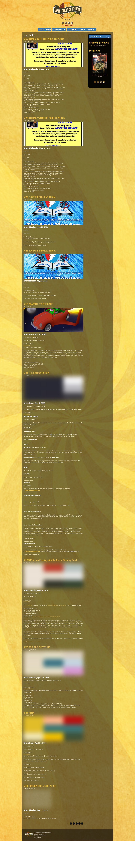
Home (41, 29)
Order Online (59, 29)
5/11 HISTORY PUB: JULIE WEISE (40, 786)
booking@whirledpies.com (40, 835)
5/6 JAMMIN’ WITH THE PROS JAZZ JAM (44, 39)
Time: (25, 72)
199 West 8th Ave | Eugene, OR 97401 (43, 832)
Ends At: (26, 75)
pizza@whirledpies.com (39, 834)
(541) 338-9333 (37, 837)
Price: (25, 79)
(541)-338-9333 (67, 25)
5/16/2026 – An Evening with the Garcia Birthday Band (50, 560)
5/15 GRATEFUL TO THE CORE (38, 304)
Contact (91, 29)
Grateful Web (29, 605)
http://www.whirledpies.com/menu (32, 642)
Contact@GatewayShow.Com (32, 490)
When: (26, 69)
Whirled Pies (63, 605)
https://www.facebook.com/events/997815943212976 (46, 617)
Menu (48, 29)
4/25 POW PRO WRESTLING (37, 647)
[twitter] (66, 23)
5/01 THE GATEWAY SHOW (36, 372)
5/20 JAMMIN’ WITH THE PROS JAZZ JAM (44, 118)
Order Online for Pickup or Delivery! (97, 45)
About (82, 29)
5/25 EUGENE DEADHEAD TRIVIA (40, 250)
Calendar (72, 29)
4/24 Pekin (29, 712)
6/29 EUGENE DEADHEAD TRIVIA (40, 197)
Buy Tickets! (27, 345)
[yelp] (72, 23)
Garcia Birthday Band (52, 605)
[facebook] (63, 23)
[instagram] (69, 23)
